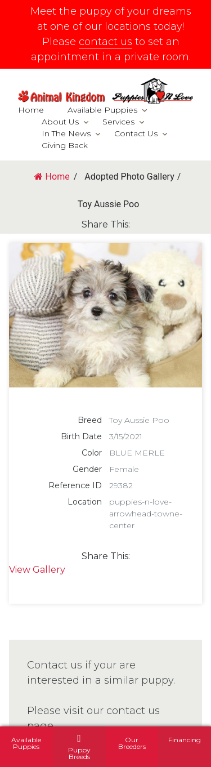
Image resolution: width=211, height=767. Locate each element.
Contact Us (136, 133)
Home (31, 110)
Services (118, 122)
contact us (105, 41)
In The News (66, 133)
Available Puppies (102, 110)
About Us (60, 122)
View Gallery (37, 569)
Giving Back (65, 145)
